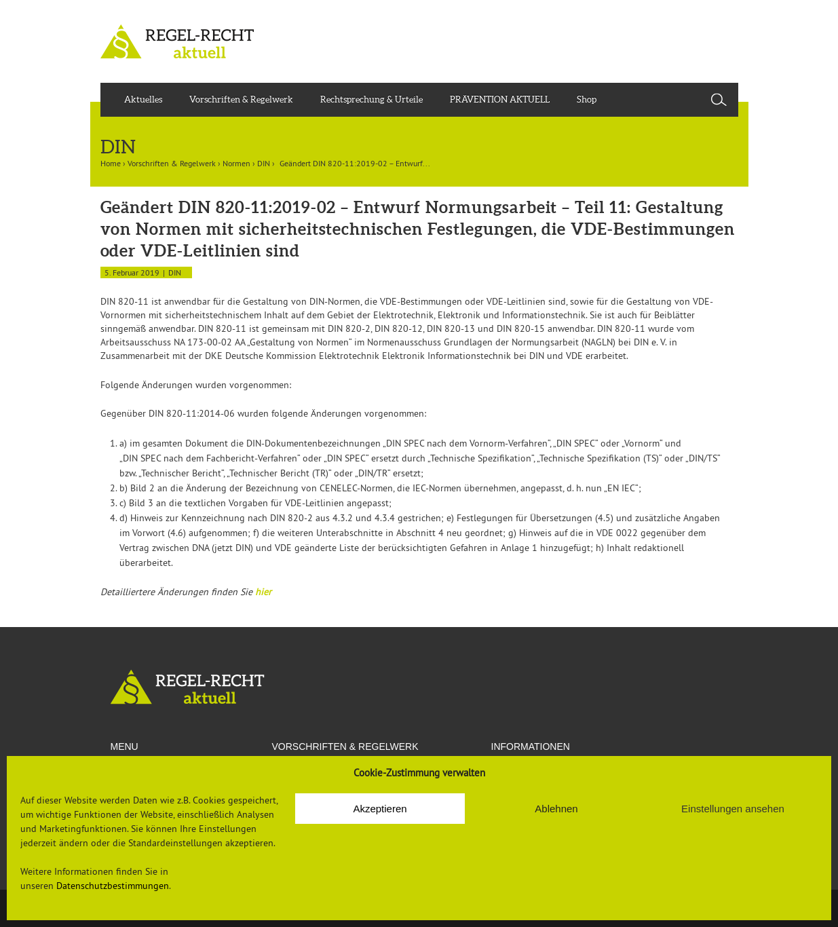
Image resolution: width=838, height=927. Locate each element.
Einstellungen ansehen (732, 808)
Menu (124, 746)
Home (110, 163)
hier (263, 592)
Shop (586, 99)
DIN (263, 163)
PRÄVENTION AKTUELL (500, 99)
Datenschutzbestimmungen (112, 885)
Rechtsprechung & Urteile (371, 99)
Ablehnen (556, 808)
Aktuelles (143, 99)
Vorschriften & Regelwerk (241, 99)
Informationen (530, 746)
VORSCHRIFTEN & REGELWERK (345, 746)
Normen (236, 163)
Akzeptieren (379, 808)
